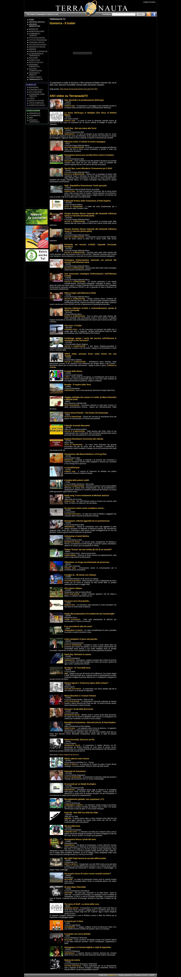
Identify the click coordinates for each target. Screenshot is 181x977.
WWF (31, 118)
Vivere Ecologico (37, 105)
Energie (32, 49)
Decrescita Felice (37, 47)
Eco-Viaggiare (35, 92)
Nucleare (33, 58)
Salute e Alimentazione (35, 70)
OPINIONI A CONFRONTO (34, 121)
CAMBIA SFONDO (149, 2)
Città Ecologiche (37, 38)
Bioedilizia (33, 29)
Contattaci (106, 14)
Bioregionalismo (36, 31)
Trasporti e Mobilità (34, 74)
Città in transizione (38, 40)
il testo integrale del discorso (69, 755)
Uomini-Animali (35, 77)
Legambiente (34, 116)
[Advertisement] (37, 166)
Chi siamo (31, 14)
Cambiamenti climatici (34, 35)
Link (56, 14)
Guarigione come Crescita (37, 95)
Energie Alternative (38, 51)
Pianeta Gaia (34, 60)
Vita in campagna (36, 103)
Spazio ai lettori (36, 101)
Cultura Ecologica (37, 45)
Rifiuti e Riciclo (36, 62)
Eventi (50, 14)
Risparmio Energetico (34, 66)
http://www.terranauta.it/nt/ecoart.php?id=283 (78, 89)
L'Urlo (32, 98)
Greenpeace (34, 113)
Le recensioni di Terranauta (36, 55)
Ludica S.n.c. (112, 975)
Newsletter (41, 14)
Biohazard (33, 87)
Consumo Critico (36, 42)
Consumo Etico (36, 90)
